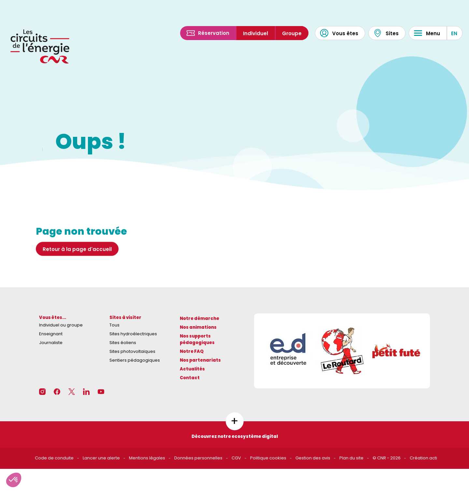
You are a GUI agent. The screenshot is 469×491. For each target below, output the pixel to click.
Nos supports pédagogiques (197, 339)
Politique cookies (268, 458)
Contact (190, 378)
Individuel (255, 33)
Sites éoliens (122, 342)
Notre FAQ (192, 351)
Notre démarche (199, 318)
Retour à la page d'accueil (77, 251)
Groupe (292, 33)
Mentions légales (147, 458)
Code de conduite (54, 458)
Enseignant (51, 334)
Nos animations (198, 327)
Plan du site (351, 458)
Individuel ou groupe (61, 325)
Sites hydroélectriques (133, 334)
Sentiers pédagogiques (134, 360)
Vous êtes (339, 33)
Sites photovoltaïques (132, 351)
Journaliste (51, 342)
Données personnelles (198, 458)
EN (454, 33)
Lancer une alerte (101, 458)
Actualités (192, 369)
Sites (386, 33)
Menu (427, 33)
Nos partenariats (200, 360)
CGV (236, 458)
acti (433, 458)
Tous (114, 325)
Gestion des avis (312, 458)
